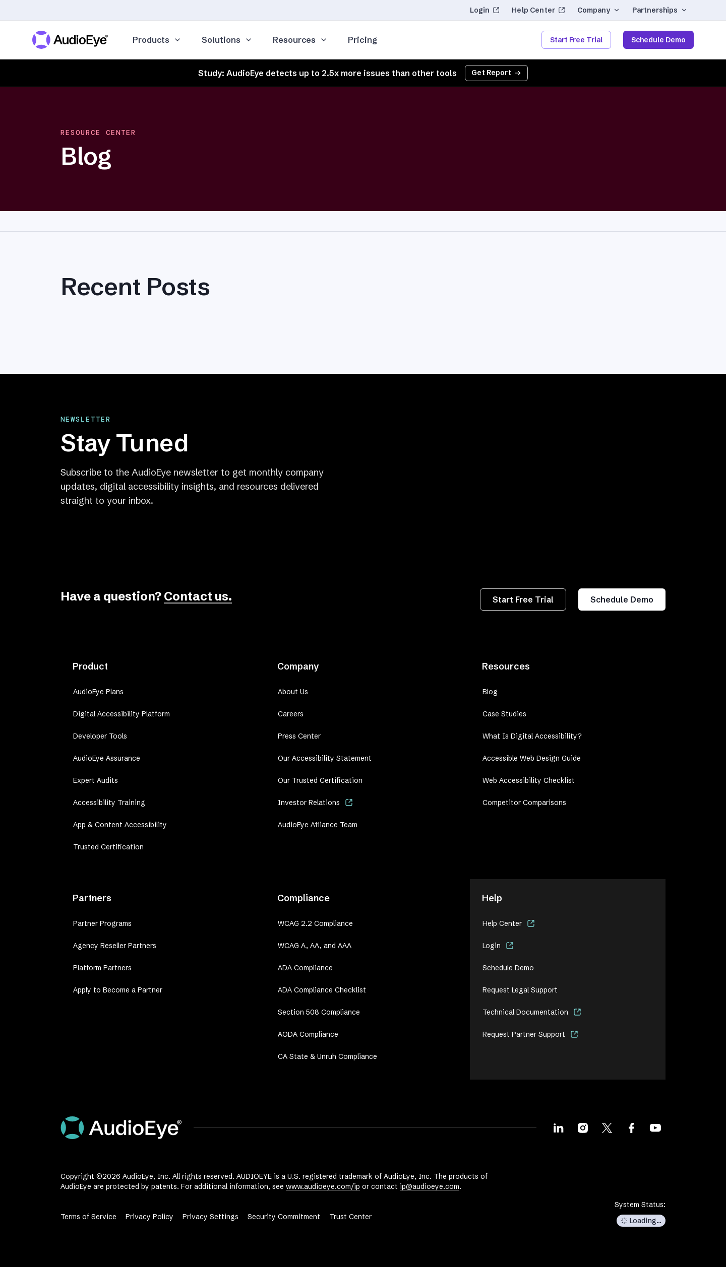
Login (485, 10)
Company (598, 10)
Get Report (496, 72)
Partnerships (660, 10)
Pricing (362, 40)
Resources (300, 40)
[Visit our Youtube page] (655, 1127)
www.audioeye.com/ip (323, 1186)
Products (157, 40)
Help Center (538, 10)
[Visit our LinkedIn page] (559, 1127)
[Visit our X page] (607, 1127)
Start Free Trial (576, 39)
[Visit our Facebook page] (631, 1127)
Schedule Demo (658, 39)
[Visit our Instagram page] (583, 1127)
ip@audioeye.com (429, 1186)
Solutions (227, 40)
